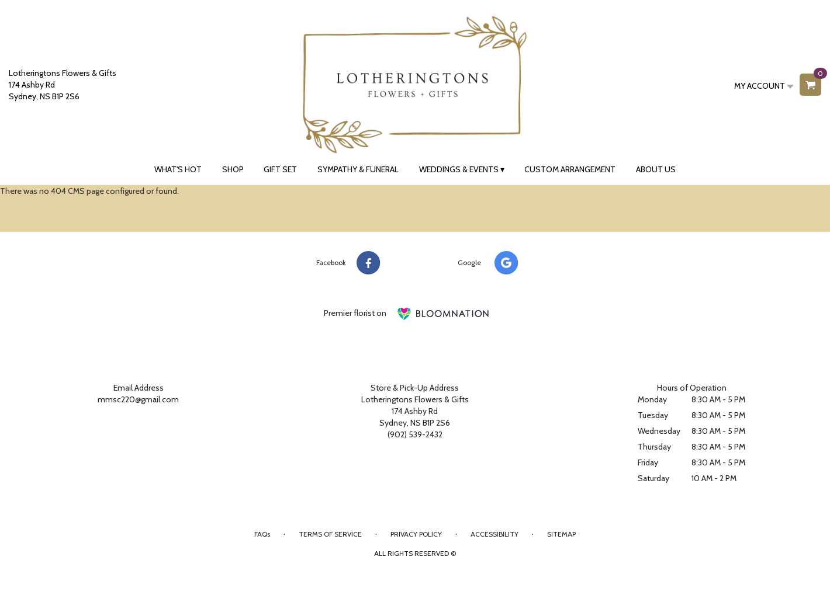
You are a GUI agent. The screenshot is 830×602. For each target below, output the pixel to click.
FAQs (262, 534)
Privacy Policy (416, 534)
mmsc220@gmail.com (138, 399)
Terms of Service (330, 534)
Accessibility (494, 534)
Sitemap (561, 534)
